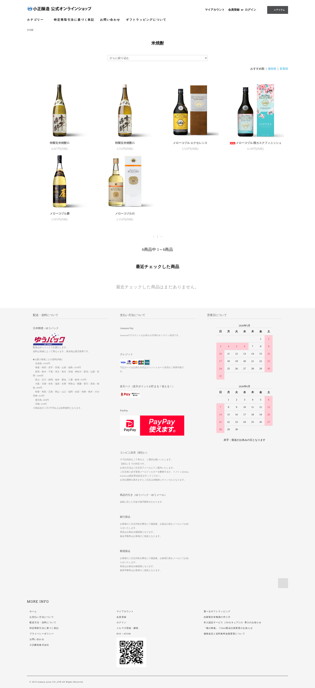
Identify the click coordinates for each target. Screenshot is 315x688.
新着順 (284, 68)
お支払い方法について (42, 617)
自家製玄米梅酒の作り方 (217, 617)
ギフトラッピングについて (146, 19)
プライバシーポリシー (42, 633)
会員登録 (233, 9)
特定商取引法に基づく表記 (74, 19)
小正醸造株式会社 (39, 645)
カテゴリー (37, 19)
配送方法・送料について (43, 622)
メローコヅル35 (125, 213)
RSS (119, 633)
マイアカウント (215, 9)
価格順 (272, 68)
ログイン (250, 9)
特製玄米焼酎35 (60, 142)
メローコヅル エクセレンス (190, 142)
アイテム (277, 9)
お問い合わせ (110, 19)
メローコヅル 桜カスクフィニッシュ (255, 142)
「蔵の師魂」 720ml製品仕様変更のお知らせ (228, 628)
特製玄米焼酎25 (125, 142)
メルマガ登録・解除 (127, 628)
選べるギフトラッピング (217, 611)
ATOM (127, 633)
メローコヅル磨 (60, 213)
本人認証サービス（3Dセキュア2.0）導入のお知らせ (233, 622)
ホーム (33, 611)
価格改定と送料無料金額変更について (224, 633)
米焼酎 (30, 30)
